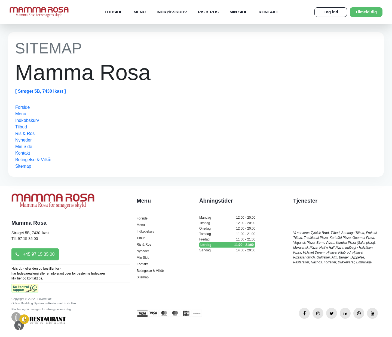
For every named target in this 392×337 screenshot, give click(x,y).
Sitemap (23, 166)
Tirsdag (227, 223)
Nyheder (23, 140)
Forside (114, 12)
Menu (140, 12)
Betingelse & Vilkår (33, 159)
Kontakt (268, 12)
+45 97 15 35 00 (35, 254)
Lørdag (227, 245)
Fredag (227, 239)
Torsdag (227, 234)
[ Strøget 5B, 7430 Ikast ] (40, 91)
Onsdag (227, 228)
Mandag (227, 217)
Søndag (227, 250)
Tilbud (21, 127)
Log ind (330, 12)
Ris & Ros (208, 12)
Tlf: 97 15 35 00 (24, 238)
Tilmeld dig (366, 12)
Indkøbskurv (172, 12)
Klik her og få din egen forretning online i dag (41, 309)
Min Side (238, 12)
